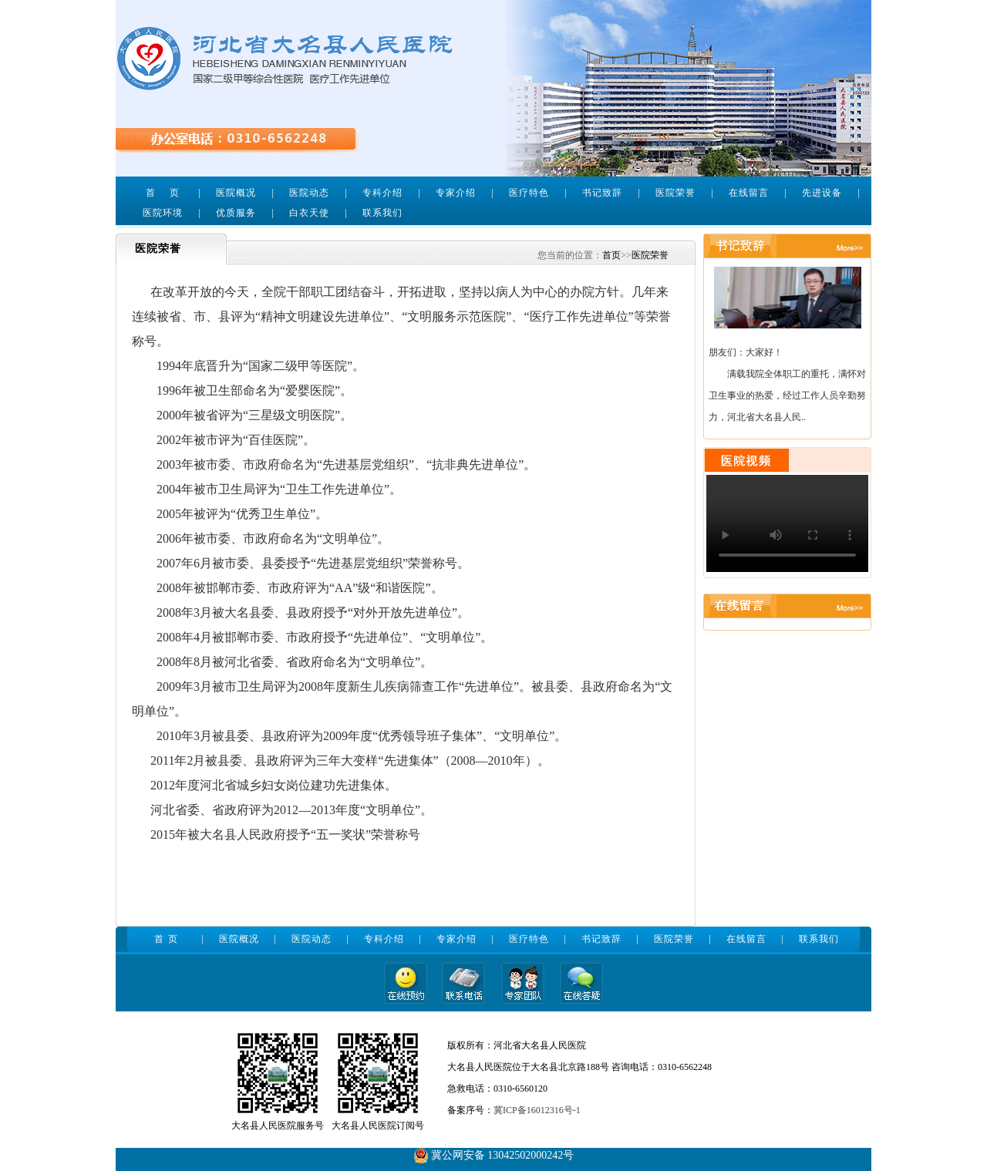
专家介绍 (456, 192)
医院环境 (163, 212)
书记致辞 (602, 192)
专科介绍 (382, 192)
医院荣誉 (675, 192)
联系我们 (382, 212)
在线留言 (749, 192)
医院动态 (309, 192)
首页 (611, 255)
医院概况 (236, 192)
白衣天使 (309, 212)
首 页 (162, 192)
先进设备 (822, 192)
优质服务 (236, 212)
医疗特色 (529, 192)
